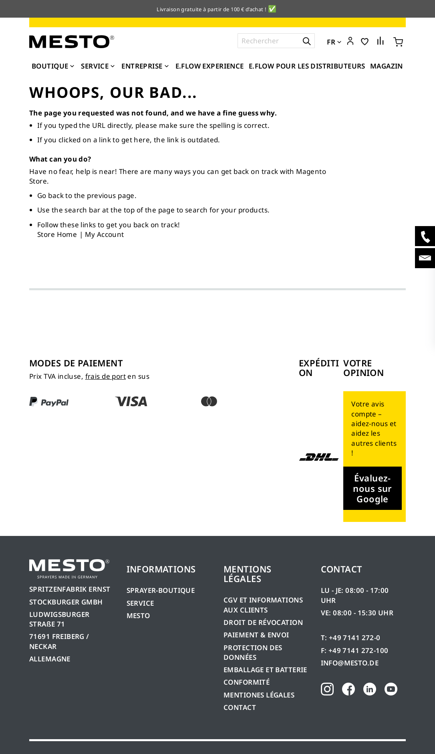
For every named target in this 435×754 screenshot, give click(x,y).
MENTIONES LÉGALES (259, 694)
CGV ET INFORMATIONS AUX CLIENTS (263, 604)
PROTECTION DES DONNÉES (253, 652)
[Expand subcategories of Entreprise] (167, 66)
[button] (350, 41)
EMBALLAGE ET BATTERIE (265, 669)
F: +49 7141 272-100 (355, 650)
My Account (104, 234)
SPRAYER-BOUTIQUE (161, 590)
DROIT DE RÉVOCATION (263, 622)
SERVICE (140, 603)
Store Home (57, 234)
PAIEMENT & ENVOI (256, 634)
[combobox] (276, 40)
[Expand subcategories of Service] (113, 66)
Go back (50, 195)
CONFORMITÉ (247, 682)
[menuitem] (54, 66)
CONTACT (240, 707)
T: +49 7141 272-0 (351, 637)
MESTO (138, 615)
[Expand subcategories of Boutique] (72, 66)
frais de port (105, 376)
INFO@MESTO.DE (350, 662)
